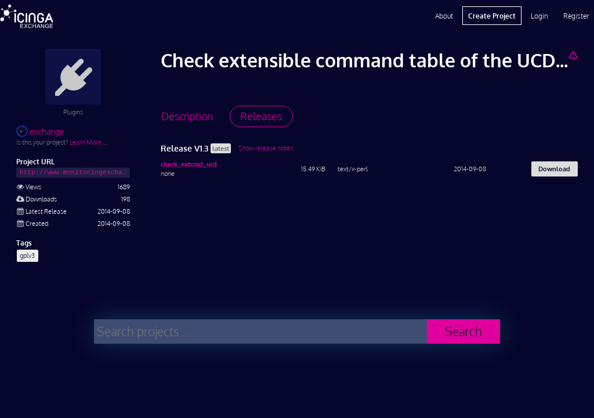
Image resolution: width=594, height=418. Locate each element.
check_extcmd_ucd (189, 164)
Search (463, 331)
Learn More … (88, 142)
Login (539, 15)
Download (554, 168)
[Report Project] (573, 55)
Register (576, 15)
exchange (40, 131)
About (444, 15)
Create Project (492, 15)
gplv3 (27, 255)
